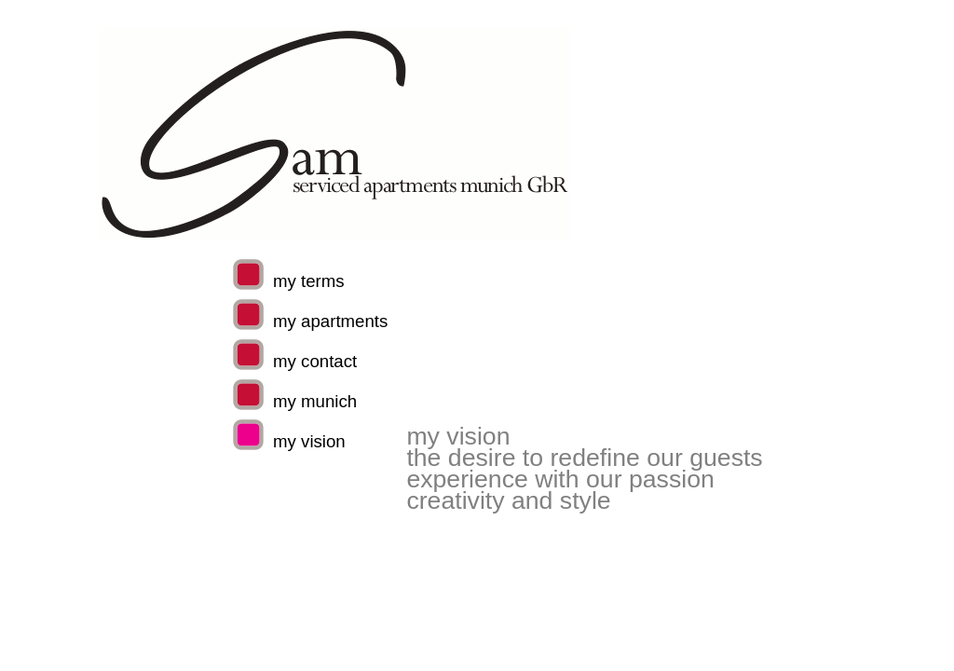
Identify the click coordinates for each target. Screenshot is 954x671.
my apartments (330, 321)
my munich (315, 401)
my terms (309, 281)
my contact (315, 361)
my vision (309, 441)
